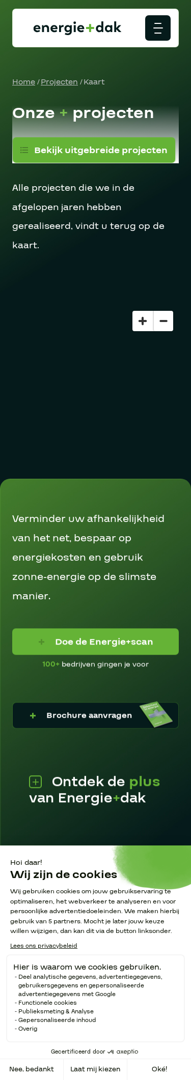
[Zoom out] (163, 321)
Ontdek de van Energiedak (94, 789)
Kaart (94, 81)
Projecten (59, 81)
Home (23, 81)
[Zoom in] (142, 321)
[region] (95, 392)
